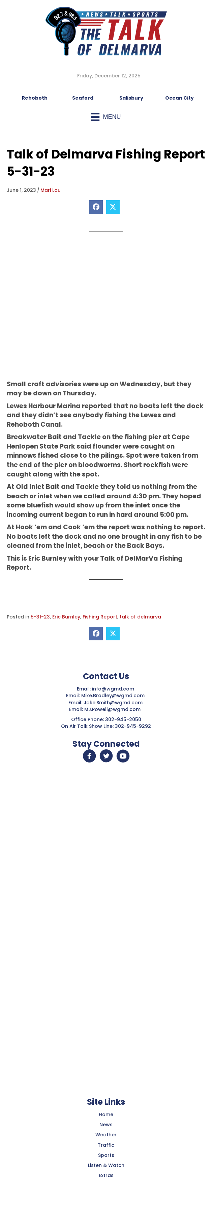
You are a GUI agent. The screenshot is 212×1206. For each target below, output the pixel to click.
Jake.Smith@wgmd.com (114, 702)
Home (106, 1114)
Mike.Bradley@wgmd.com (113, 695)
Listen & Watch (106, 1165)
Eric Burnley (66, 616)
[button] (89, 756)
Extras (106, 1175)
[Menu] (105, 117)
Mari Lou (50, 190)
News (106, 1124)
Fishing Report (100, 616)
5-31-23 (40, 616)
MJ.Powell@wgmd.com (113, 709)
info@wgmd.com (113, 688)
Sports (106, 1155)
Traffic (106, 1145)
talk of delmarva (140, 616)
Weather (106, 1134)
